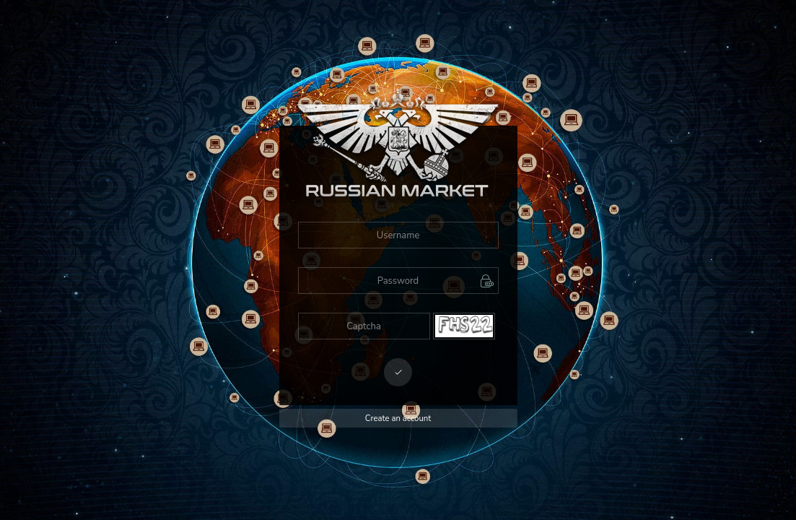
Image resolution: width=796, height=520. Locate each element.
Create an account (398, 418)
